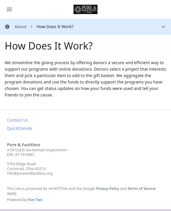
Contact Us (17, 120)
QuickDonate (19, 128)
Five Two (35, 199)
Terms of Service (142, 188)
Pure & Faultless (23, 144)
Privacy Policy (107, 188)
